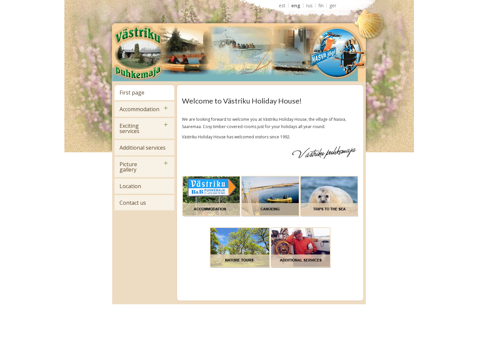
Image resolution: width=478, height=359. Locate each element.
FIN (321, 5)
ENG (295, 5)
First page (132, 92)
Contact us (133, 202)
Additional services (143, 147)
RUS (309, 5)
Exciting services (129, 128)
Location (130, 186)
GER (332, 5)
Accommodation (139, 109)
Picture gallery (128, 167)
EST (282, 5)
